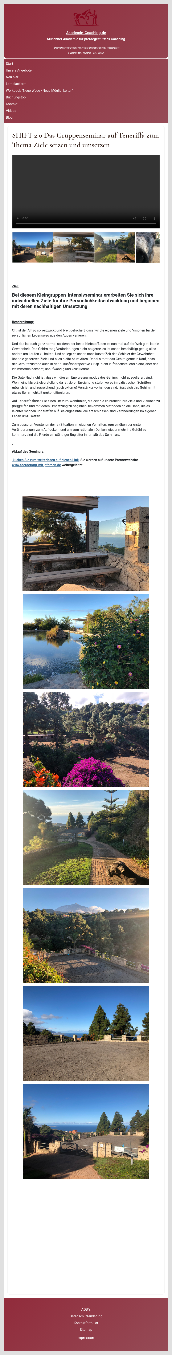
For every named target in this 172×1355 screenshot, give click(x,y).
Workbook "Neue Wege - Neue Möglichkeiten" (39, 91)
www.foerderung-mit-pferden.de (36, 465)
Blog (9, 117)
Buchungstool (16, 97)
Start (9, 64)
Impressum (86, 1338)
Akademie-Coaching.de (86, 32)
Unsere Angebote (19, 70)
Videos (11, 111)
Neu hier (12, 77)
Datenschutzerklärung (86, 1316)
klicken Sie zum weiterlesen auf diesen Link (45, 460)
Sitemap (86, 1330)
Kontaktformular (86, 1323)
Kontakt (11, 104)
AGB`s (86, 1309)
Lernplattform (16, 84)
